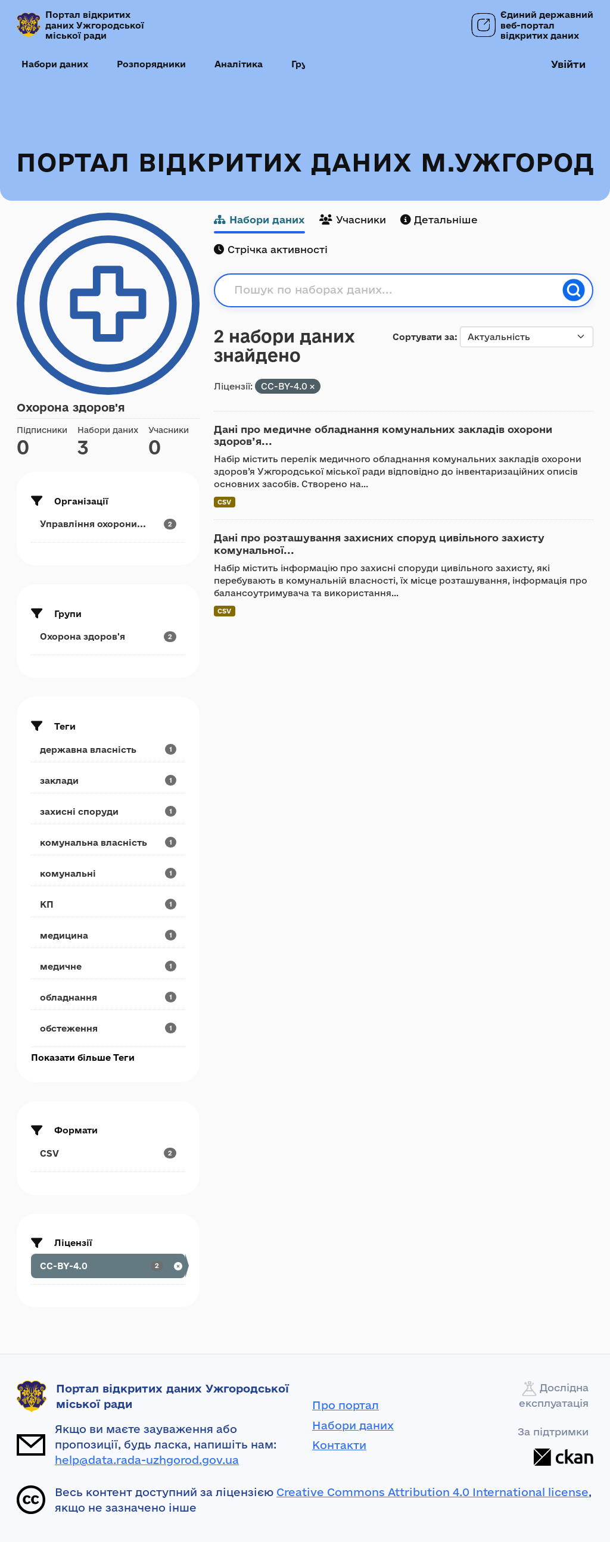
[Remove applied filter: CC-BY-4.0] (312, 387)
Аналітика (238, 64)
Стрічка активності (271, 249)
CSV (224, 502)
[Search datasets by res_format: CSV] (108, 1153)
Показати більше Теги (83, 1057)
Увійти (568, 64)
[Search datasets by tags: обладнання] (108, 997)
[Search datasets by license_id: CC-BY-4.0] (108, 1266)
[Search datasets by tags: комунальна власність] (108, 842)
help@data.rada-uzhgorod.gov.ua (147, 1460)
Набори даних (54, 64)
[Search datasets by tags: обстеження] (108, 1028)
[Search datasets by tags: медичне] (108, 966)
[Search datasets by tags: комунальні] (108, 873)
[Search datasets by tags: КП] (108, 904)
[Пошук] (573, 290)
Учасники (352, 219)
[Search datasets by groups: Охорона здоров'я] (108, 636)
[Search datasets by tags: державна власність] (108, 749)
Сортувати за (424, 337)
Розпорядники (151, 64)
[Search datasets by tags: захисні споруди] (108, 811)
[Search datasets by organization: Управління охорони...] (108, 524)
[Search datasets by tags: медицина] (108, 935)
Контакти (339, 1445)
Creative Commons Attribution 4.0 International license (432, 1492)
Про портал (345, 1405)
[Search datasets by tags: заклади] (108, 780)
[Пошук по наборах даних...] (394, 290)
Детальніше (439, 219)
